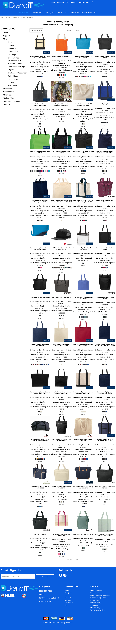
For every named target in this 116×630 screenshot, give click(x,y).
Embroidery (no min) (38, 62)
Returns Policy (95, 603)
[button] (67, 2)
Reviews (68, 600)
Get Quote (68, 593)
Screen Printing (96, 590)
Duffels (11, 45)
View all (7, 33)
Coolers (11, 82)
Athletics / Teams (15, 63)
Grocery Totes (13, 58)
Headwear (8, 88)
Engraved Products (12, 101)
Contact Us (69, 603)
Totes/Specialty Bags (16, 66)
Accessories (9, 92)
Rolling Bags (13, 76)
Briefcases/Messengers (18, 73)
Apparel (7, 36)
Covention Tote (14, 51)
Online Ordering (96, 600)
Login (53, 2)
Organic (11, 70)
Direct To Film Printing (38, 71)
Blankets (8, 95)
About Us (68, 598)
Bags (16, 17)
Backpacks (12, 42)
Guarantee (94, 605)
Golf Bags (12, 55)
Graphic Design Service (98, 598)
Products (9, 17)
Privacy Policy (95, 608)
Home (2, 17)
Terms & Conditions (97, 610)
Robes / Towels (10, 98)
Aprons (7, 104)
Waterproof (12, 85)
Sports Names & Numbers (100, 595)
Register (60, 2)
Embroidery (94, 593)
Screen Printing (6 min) (40, 67)
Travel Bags (12, 48)
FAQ (66, 605)
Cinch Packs (13, 79)
